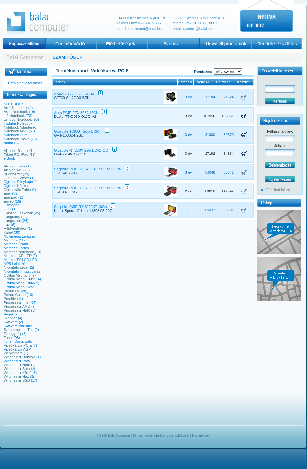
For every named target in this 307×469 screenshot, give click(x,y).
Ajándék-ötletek (16, 151)
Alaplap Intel (13, 166)
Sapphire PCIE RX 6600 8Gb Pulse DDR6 (91, 188)
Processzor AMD (17, 306)
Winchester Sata (17, 369)
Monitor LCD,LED (18, 256)
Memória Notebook (19, 252)
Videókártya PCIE (18, 345)
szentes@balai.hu (197, 29)
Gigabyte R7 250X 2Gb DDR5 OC (85, 150)
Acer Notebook (15, 108)
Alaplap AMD (14, 170)
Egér (7, 193)
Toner (8, 337)
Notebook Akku (16, 131)
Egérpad (10, 197)
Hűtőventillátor (15, 228)
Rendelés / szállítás (276, 43)
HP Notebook (14, 115)
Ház (7, 225)
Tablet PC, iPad (16, 154)
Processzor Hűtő (17, 310)
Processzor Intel (16, 302)
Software (11, 322)
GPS (7, 209)
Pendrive (11, 299)
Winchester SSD (17, 380)
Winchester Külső (18, 373)
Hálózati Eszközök (18, 213)
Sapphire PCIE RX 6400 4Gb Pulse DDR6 (91, 169)
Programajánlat (224, 43)
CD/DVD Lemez (16, 178)
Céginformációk (70, 43)
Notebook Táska (17, 139)
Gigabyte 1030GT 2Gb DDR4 (81, 131)
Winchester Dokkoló (19, 357)
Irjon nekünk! (201, 435)
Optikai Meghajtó (17, 275)
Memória (11, 240)
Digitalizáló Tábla (17, 189)
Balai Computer (119, 435)
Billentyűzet (13, 174)
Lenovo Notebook (18, 119)
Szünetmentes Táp (18, 330)
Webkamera (13, 353)
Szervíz (173, 43)
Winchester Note (17, 365)
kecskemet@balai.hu (144, 29)
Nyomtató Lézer (16, 267)
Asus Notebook (16, 112)
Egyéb (9, 201)
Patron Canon (15, 295)
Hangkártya (13, 217)
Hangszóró (12, 221)
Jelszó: (280, 146)
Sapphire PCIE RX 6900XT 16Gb (84, 207)
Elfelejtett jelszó (277, 189)
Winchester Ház (16, 376)
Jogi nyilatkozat (178, 435)
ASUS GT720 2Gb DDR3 (78, 94)
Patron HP (12, 291)
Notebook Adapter (18, 127)
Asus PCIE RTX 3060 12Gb (80, 113)
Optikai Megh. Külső (19, 279)
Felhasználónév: (280, 131)
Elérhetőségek (122, 43)
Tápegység (12, 334)
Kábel (8, 232)
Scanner (10, 318)
